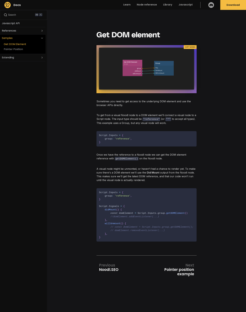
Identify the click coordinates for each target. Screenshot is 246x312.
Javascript (186, 4)
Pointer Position (13, 49)
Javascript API (11, 23)
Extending (8, 57)
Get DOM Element (15, 44)
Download (233, 5)
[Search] (23, 15)
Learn (127, 4)
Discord (211, 5)
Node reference (147, 4)
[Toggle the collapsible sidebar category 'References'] (42, 30)
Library (167, 4)
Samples (7, 38)
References (9, 30)
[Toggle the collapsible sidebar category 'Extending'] (42, 57)
